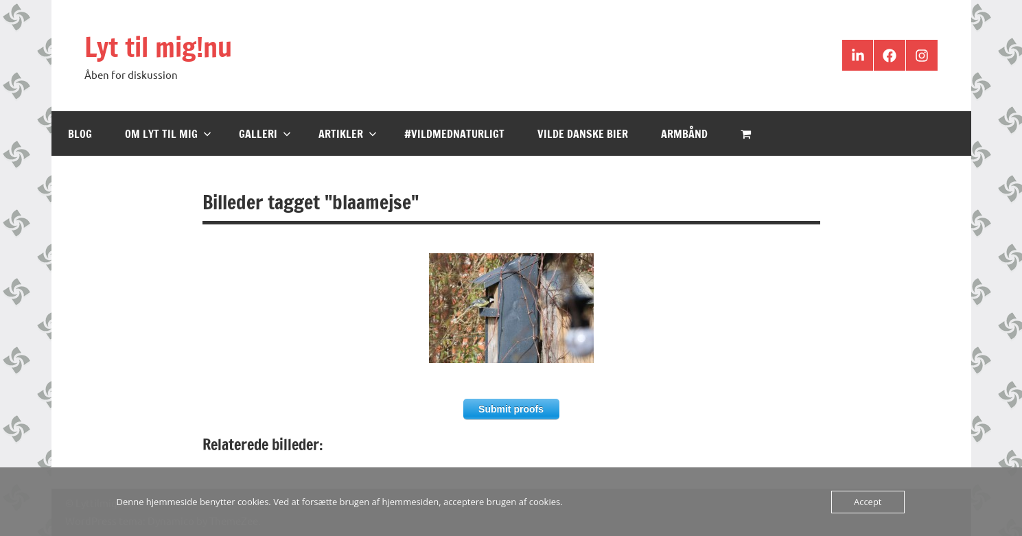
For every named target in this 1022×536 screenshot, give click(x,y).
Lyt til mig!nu (160, 46)
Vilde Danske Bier (582, 133)
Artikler (347, 133)
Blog (80, 133)
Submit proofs (511, 409)
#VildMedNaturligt (454, 133)
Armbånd (684, 133)
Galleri (265, 133)
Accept (868, 502)
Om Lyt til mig (168, 133)
